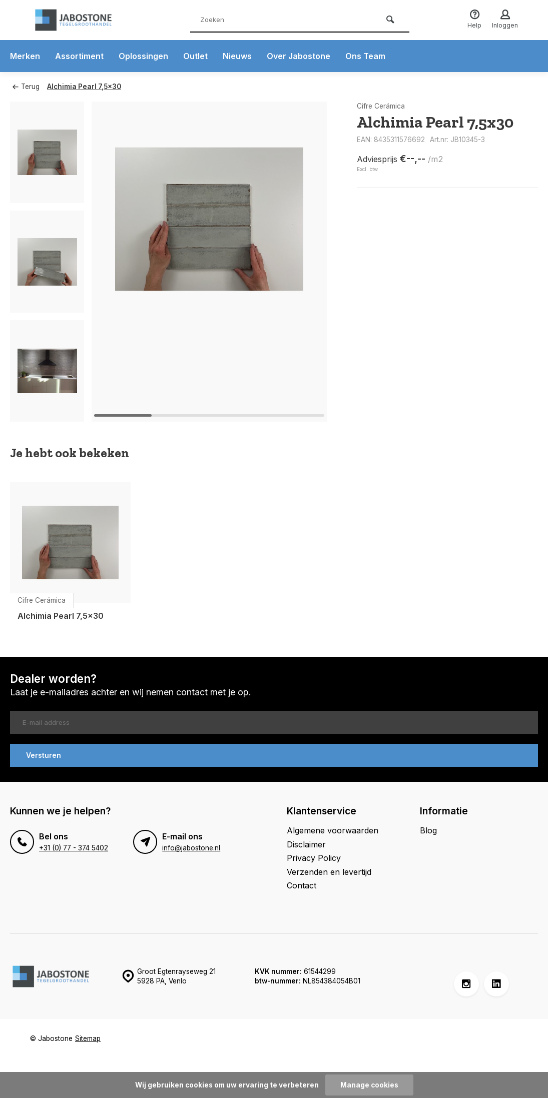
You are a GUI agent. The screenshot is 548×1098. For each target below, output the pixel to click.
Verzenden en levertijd (329, 872)
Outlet (195, 56)
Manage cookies (369, 1085)
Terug (26, 87)
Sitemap (88, 1038)
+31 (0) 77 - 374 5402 (73, 848)
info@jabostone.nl (191, 848)
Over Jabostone (298, 56)
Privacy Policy (314, 858)
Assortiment (79, 56)
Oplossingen (143, 56)
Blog (428, 830)
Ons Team (365, 56)
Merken (25, 56)
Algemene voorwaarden (332, 830)
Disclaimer (306, 844)
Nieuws (237, 56)
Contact (301, 885)
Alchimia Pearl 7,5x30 (84, 87)
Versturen (43, 755)
